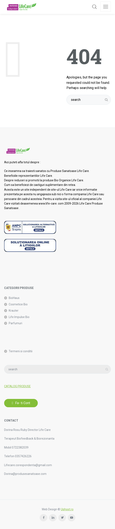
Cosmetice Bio (18, 304)
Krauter (13, 310)
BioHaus (14, 298)
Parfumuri (15, 323)
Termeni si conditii (20, 351)
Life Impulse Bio (19, 317)
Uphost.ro (67, 509)
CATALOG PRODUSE (17, 386)
